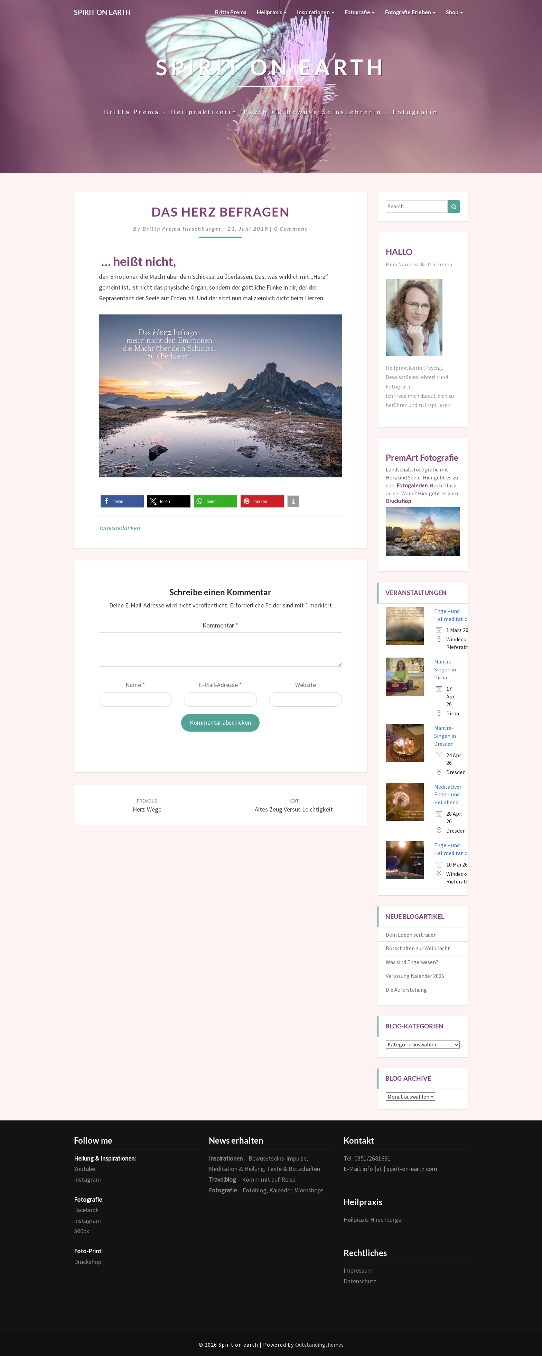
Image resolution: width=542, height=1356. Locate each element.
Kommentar (220, 625)
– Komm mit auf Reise (252, 1179)
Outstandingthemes (319, 1344)
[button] (122, 501)
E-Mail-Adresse (220, 685)
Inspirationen (315, 12)
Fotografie (360, 12)
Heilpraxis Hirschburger (373, 1220)
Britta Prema (230, 12)
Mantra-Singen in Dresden (445, 735)
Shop (454, 12)
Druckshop (87, 1262)
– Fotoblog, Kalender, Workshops (266, 1190)
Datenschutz (360, 1281)
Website (305, 685)
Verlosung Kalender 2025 (415, 975)
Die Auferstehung (406, 989)
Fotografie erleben (410, 12)
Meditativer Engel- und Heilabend (447, 794)
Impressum (358, 1270)
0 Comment (291, 228)
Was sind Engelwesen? (412, 962)
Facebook (86, 1210)
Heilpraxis (272, 12)
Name (135, 685)
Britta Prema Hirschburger (182, 228)
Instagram (87, 1179)
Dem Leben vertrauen (411, 934)
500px (81, 1231)
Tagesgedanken (119, 528)
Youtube (84, 1169)
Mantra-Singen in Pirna (445, 669)
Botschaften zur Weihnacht (418, 948)
